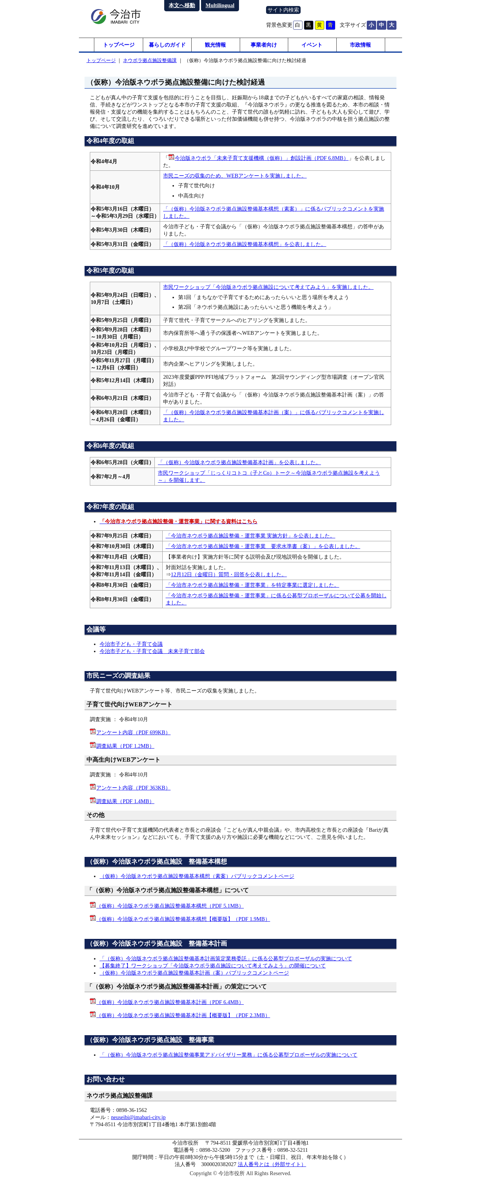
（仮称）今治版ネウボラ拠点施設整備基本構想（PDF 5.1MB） (170, 907)
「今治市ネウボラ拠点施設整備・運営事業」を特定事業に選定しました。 (252, 586)
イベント (311, 45)
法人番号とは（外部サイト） (272, 1165)
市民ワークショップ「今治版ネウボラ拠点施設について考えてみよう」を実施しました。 (268, 288)
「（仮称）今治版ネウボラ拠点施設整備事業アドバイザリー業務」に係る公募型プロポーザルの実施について (228, 1055)
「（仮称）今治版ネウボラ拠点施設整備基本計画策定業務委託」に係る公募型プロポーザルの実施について (226, 959)
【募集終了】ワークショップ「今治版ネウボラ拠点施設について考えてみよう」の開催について (213, 966)
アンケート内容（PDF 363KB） (133, 789)
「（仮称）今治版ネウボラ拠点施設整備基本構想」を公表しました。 (244, 245)
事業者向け (264, 45)
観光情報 (215, 45)
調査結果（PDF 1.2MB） (125, 747)
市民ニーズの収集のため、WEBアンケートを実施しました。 (235, 177)
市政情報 (360, 45)
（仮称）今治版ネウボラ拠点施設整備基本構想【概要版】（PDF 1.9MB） (183, 920)
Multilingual (220, 5)
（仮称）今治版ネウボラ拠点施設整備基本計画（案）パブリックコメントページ (194, 973)
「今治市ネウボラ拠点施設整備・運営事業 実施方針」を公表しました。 (251, 537)
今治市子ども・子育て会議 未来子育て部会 (152, 652)
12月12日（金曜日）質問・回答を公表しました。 (229, 576)
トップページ (119, 45)
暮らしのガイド (167, 45)
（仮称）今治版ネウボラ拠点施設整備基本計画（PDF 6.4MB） (170, 1003)
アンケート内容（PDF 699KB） (133, 733)
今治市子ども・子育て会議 (131, 645)
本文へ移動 (182, 5)
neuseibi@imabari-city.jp (138, 1118)
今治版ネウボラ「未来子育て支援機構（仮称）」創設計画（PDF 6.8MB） (261, 159)
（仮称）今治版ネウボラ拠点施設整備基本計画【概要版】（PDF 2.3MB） (183, 1016)
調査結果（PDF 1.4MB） (125, 802)
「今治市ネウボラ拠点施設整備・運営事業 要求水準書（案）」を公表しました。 (263, 547)
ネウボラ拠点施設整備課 (150, 61)
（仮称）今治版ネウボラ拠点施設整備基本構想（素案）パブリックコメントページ (197, 877)
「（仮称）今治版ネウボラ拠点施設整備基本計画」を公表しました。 (239, 463)
